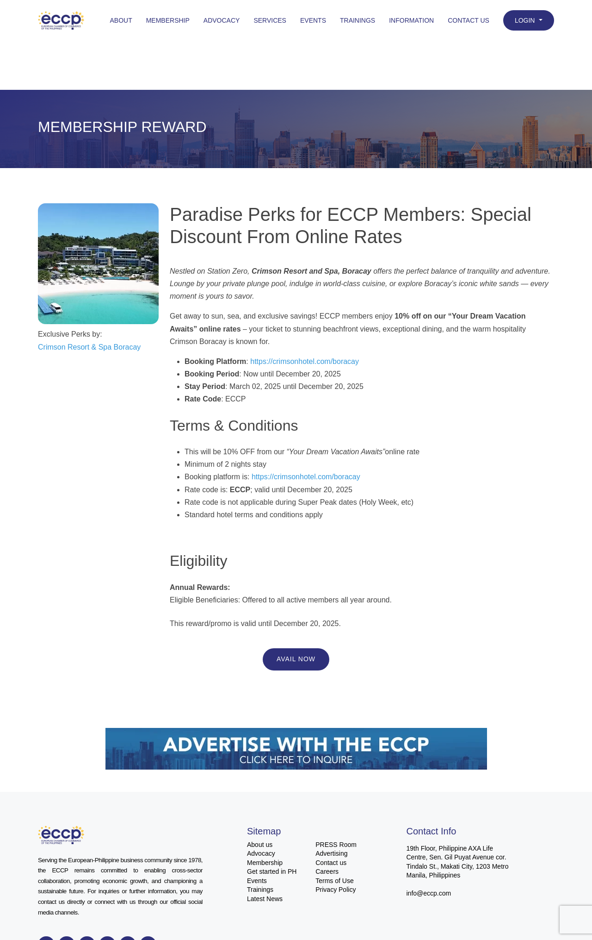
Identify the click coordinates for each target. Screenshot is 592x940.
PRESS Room (336, 844)
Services (269, 20)
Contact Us (468, 20)
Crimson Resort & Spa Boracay (89, 347)
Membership (168, 20)
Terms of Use (334, 880)
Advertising (331, 853)
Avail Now (296, 659)
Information (411, 20)
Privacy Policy (335, 889)
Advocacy (222, 20)
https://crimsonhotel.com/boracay (304, 361)
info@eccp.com (429, 893)
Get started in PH (271, 871)
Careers (327, 871)
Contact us (330, 862)
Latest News (265, 898)
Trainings (357, 20)
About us (259, 844)
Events (313, 20)
